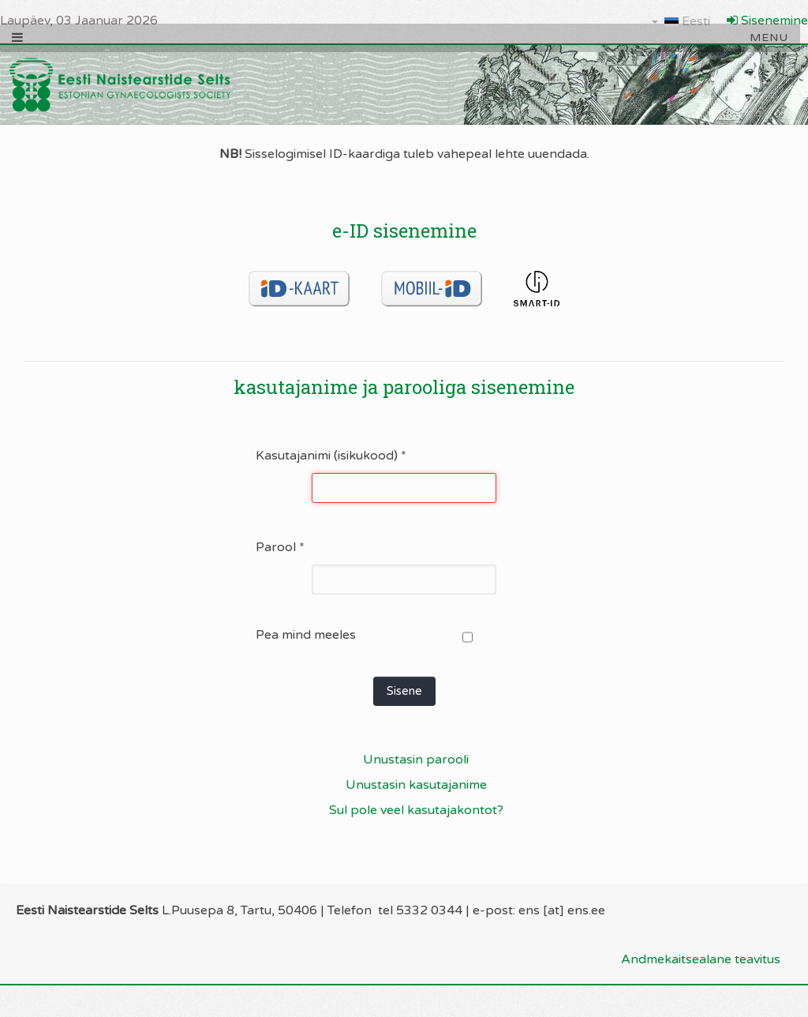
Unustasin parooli (416, 759)
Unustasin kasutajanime (416, 785)
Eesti (681, 21)
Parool (280, 547)
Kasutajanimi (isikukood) (331, 455)
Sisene (404, 691)
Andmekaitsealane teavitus (700, 959)
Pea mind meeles (306, 635)
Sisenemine (767, 20)
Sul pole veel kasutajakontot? (416, 810)
